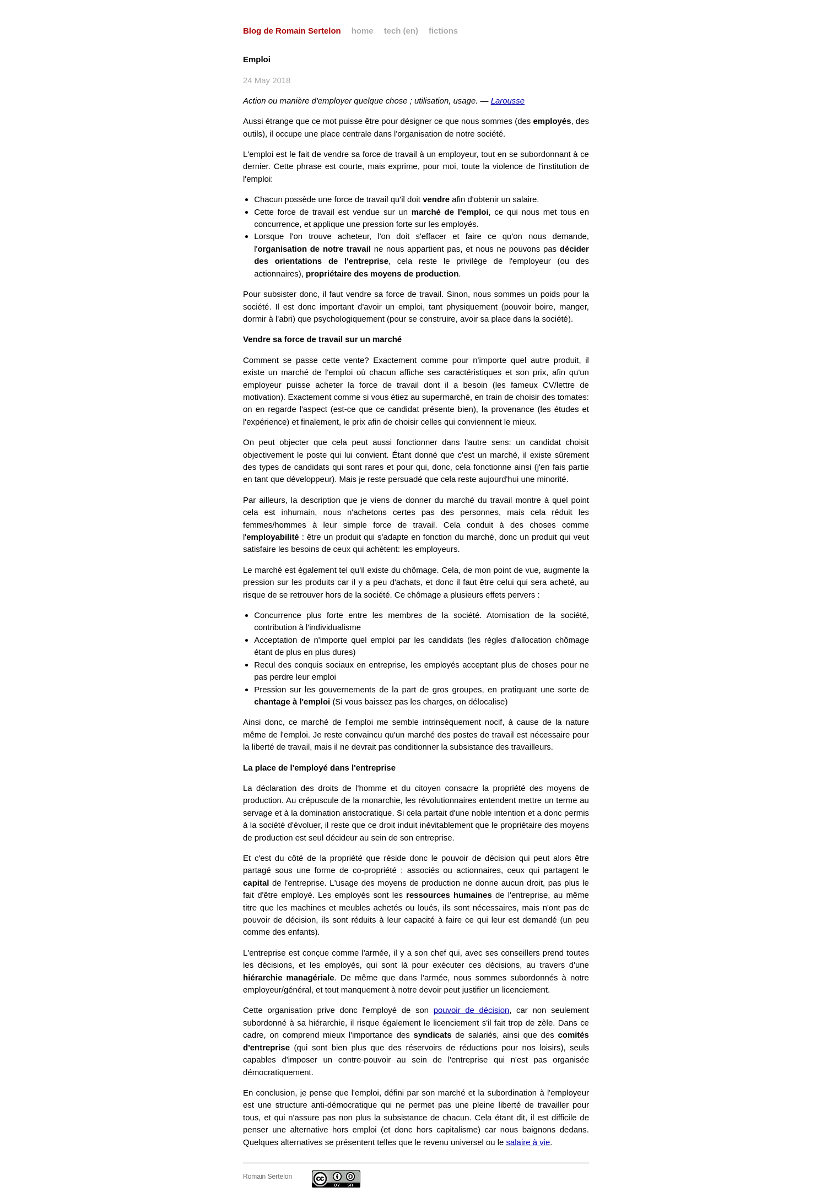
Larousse (508, 100)
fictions (443, 30)
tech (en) (401, 30)
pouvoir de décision (472, 1010)
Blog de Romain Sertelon (292, 30)
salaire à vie (528, 1142)
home (363, 30)
